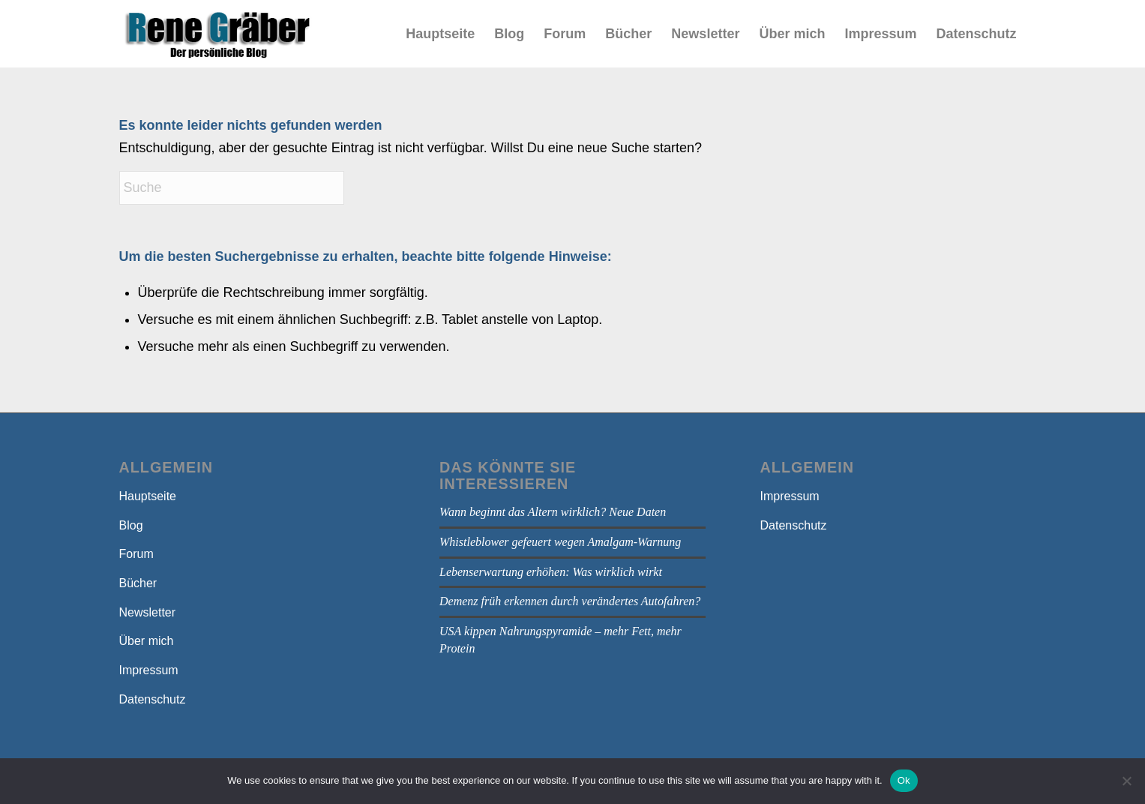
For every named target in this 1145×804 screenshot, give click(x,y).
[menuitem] (440, 34)
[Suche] (231, 188)
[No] (1126, 780)
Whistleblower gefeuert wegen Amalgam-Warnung (560, 542)
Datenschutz (152, 699)
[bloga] (217, 34)
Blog (131, 525)
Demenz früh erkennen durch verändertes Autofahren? (569, 601)
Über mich (146, 640)
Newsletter (147, 612)
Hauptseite (148, 496)
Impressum (148, 670)
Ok (904, 780)
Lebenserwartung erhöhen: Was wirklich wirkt (550, 572)
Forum (136, 554)
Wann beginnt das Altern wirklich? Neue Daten (552, 512)
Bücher (138, 583)
